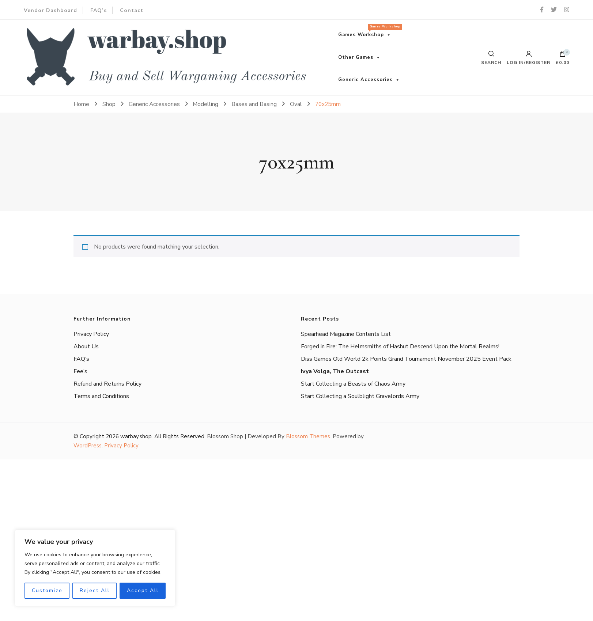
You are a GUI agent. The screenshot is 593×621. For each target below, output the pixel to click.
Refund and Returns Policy (107, 384)
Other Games (355, 57)
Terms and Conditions (101, 396)
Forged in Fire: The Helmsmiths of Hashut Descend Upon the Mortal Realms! (400, 346)
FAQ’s (98, 10)
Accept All (143, 590)
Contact (131, 10)
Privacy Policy (91, 334)
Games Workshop (368, 31)
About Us (86, 346)
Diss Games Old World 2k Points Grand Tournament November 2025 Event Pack (406, 359)
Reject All (95, 590)
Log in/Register (528, 58)
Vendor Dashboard (50, 10)
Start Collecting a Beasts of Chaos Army (353, 384)
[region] (95, 568)
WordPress (87, 445)
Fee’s (80, 371)
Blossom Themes (308, 436)
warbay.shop (136, 436)
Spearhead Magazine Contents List (346, 334)
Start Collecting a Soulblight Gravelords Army (360, 396)
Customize (47, 590)
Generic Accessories (365, 79)
